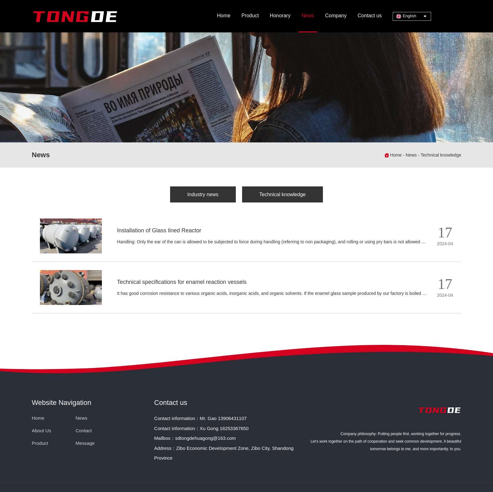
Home (223, 15)
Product (250, 15)
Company (335, 15)
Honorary (280, 15)
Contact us (369, 15)
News (308, 15)
